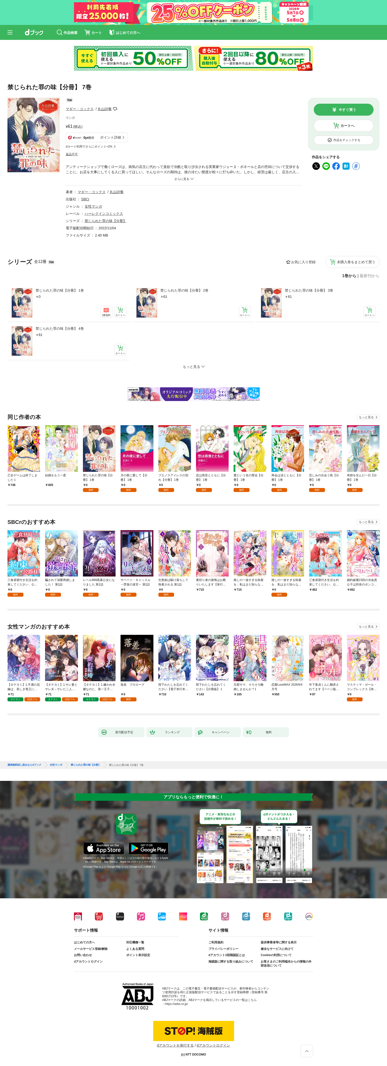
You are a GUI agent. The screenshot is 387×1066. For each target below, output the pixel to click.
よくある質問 (135, 949)
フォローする (115, 108)
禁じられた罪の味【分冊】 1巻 (60, 290)
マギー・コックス (80, 109)
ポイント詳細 (110, 137)
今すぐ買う (347, 110)
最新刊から (370, 276)
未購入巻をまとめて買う (356, 262)
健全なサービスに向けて (277, 949)
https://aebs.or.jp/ (176, 1004)
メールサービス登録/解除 (91, 949)
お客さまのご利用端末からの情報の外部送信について (286, 963)
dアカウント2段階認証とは (226, 955)
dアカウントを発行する (175, 1045)
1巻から (349, 276)
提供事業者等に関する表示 (279, 942)
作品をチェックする (346, 140)
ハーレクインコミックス (104, 214)
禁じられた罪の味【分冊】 (106, 221)
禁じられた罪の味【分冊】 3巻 (309, 290)
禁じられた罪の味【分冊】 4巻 (60, 328)
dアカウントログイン (88, 961)
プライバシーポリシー (223, 949)
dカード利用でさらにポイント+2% (89, 146)
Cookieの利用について (276, 955)
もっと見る (366, 417)
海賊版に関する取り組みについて (230, 961)
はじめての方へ (84, 942)
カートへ (347, 126)
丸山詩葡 (105, 109)
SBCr (85, 199)
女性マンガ (93, 206)
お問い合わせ (83, 955)
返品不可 (72, 154)
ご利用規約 (215, 942)
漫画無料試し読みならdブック (24, 765)
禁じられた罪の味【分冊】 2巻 (184, 290)
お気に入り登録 (303, 262)
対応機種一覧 (135, 942)
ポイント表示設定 (138, 955)
